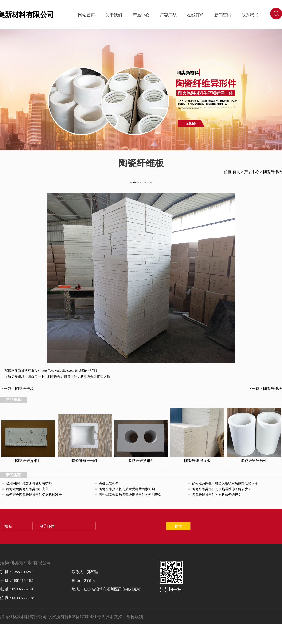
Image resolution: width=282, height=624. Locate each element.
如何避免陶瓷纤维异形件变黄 (27, 489)
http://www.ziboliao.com (58, 370)
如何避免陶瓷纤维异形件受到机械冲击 (34, 494)
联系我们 (250, 15)
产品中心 (141, 15)
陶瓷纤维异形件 (65, 376)
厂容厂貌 (168, 15)
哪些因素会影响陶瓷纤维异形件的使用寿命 (130, 494)
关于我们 (113, 15)
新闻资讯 (222, 15)
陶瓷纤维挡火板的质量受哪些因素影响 (127, 489)
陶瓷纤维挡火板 (98, 376)
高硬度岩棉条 (109, 483)
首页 (236, 172)
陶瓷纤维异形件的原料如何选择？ (216, 494)
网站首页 (86, 15)
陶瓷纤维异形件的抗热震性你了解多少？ (221, 489)
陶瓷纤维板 (272, 172)
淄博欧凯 (134, 616)
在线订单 (195, 15)
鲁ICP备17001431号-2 (84, 616)
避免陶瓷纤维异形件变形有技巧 (29, 483)
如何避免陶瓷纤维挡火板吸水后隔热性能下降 (225, 483)
